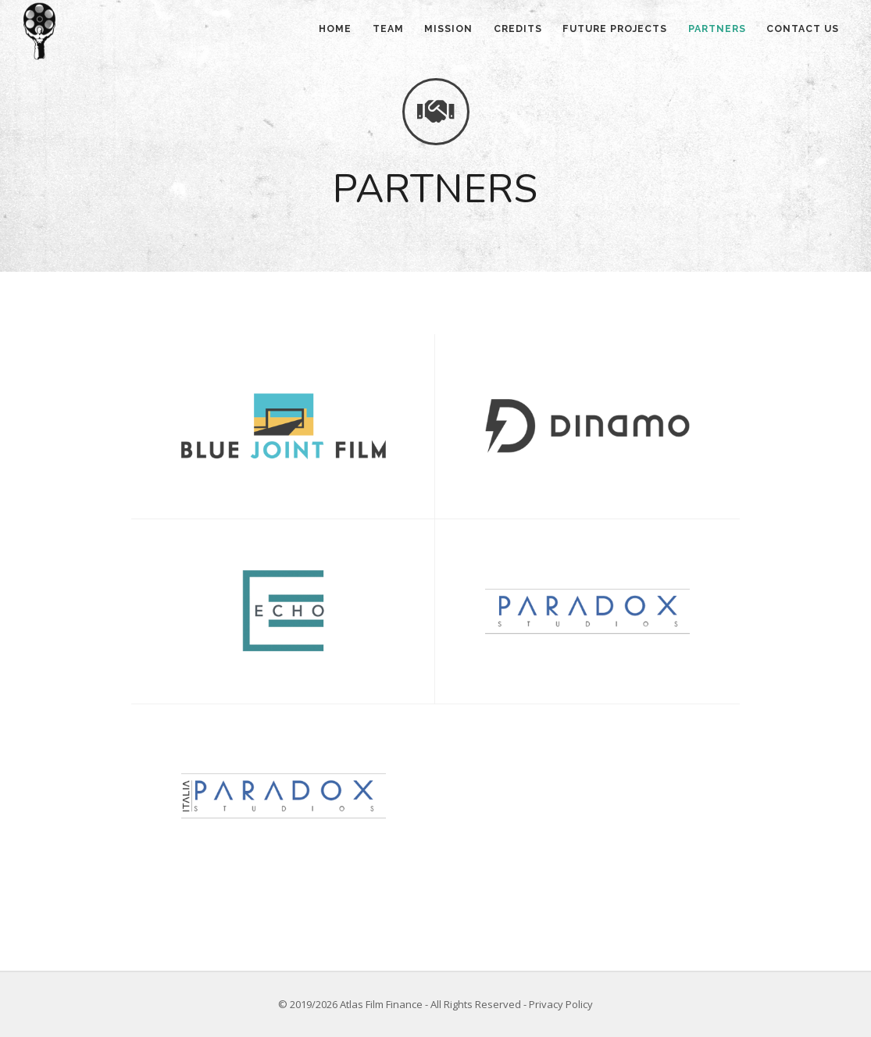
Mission (423, 32)
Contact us (800, 32)
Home (298, 32)
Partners (708, 32)
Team (357, 32)
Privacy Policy (561, 1004)
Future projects (601, 32)
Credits (498, 32)
